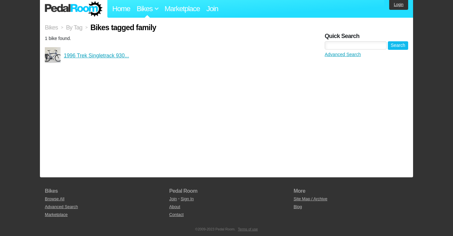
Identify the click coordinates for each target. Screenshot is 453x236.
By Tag (74, 27)
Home (121, 9)
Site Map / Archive (310, 198)
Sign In (187, 198)
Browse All (54, 198)
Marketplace (182, 9)
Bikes (51, 27)
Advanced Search (343, 54)
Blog (298, 206)
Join (212, 9)
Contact (176, 214)
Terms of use (248, 229)
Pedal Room (73, 9)
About (174, 206)
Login (398, 4)
